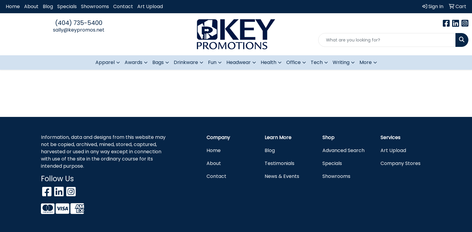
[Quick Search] (387, 40)
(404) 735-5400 (78, 23)
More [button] (365, 62)
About (31, 6)
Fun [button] (212, 62)
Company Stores (400, 163)
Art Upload (150, 6)
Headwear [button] (238, 62)
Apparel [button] (105, 62)
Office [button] (293, 62)
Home (13, 6)
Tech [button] (317, 62)
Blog (48, 6)
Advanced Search (343, 150)
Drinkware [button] (186, 62)
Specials (67, 6)
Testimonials (279, 163)
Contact (123, 6)
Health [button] (268, 62)
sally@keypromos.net (78, 29)
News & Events (282, 176)
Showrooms (95, 6)
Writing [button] (341, 62)
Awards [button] (133, 62)
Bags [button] (158, 62)
